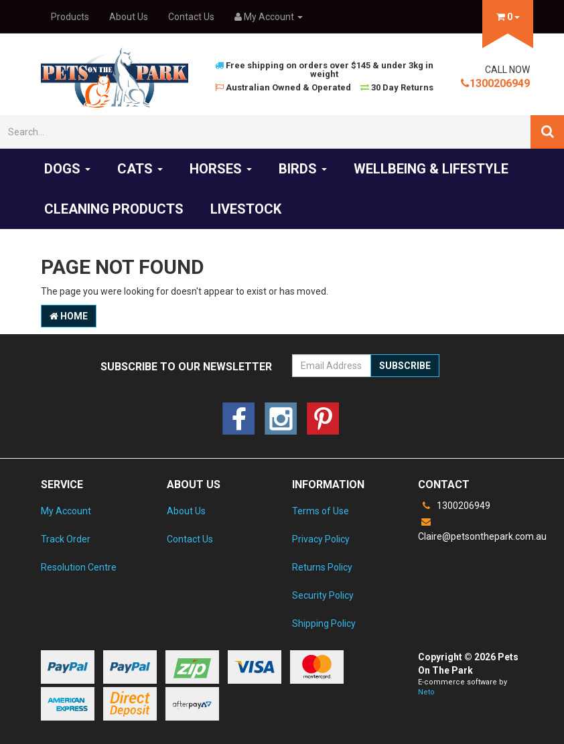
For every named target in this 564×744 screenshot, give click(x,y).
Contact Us (191, 16)
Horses (221, 169)
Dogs (67, 169)
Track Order (65, 539)
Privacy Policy (321, 539)
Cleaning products (114, 209)
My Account (66, 511)
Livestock (245, 209)
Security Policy (323, 595)
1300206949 (495, 83)
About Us (128, 16)
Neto (426, 692)
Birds (303, 169)
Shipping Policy (324, 623)
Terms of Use (320, 511)
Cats (140, 169)
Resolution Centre (79, 567)
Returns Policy (322, 567)
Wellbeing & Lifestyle (431, 169)
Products (70, 16)
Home (69, 316)
